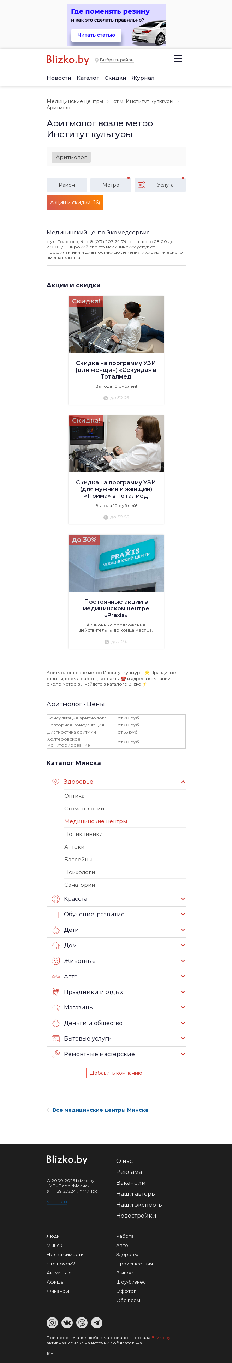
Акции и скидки (74, 285)
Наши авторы (136, 1193)
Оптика (74, 795)
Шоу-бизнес (131, 1282)
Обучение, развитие (88, 914)
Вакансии (131, 1183)
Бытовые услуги (82, 1039)
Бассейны (78, 859)
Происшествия (134, 1263)
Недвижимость (65, 1254)
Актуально (59, 1272)
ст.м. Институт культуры (143, 101)
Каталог (88, 77)
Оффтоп (126, 1291)
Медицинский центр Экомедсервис (98, 232)
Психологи (79, 872)
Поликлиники (83, 834)
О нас (124, 1161)
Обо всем (128, 1300)
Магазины (73, 1008)
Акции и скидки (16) (75, 202)
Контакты (57, 1201)
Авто (65, 977)
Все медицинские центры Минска (97, 1110)
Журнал (143, 77)
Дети (65, 930)
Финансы (58, 1291)
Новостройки (136, 1215)
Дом (64, 945)
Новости (59, 77)
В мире (124, 1272)
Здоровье (72, 782)
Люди (53, 1236)
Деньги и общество (87, 1023)
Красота (69, 899)
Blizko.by (161, 1337)
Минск (54, 1245)
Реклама (129, 1172)
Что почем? (61, 1263)
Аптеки (74, 846)
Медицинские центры (75, 101)
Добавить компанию (116, 1073)
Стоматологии (84, 808)
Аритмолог (71, 157)
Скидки (115, 77)
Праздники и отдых (87, 992)
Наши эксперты (139, 1204)
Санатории (79, 884)
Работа (125, 1236)
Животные (74, 961)
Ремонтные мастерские (93, 1054)
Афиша (55, 1282)
